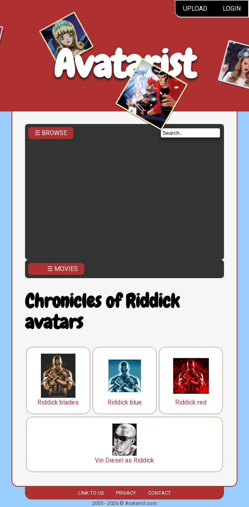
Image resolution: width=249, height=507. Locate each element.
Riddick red (191, 402)
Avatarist (124, 64)
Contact (159, 493)
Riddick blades (58, 402)
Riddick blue (125, 402)
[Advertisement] (124, 197)
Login (232, 8)
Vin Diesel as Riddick (124, 460)
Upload (195, 8)
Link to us (91, 493)
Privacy (126, 493)
